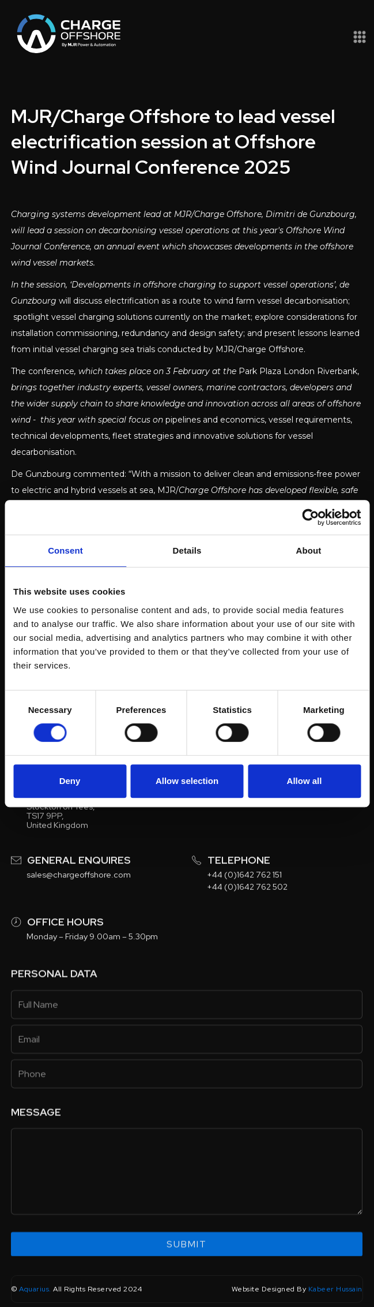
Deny (70, 781)
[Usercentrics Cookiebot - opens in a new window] (310, 517)
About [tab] (309, 550)
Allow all (304, 781)
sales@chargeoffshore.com (79, 902)
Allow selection (187, 781)
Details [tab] (187, 550)
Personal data (54, 1002)
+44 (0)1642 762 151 (244, 902)
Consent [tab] (65, 550)
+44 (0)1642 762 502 (247, 914)
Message (36, 1140)
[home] (66, 35)
